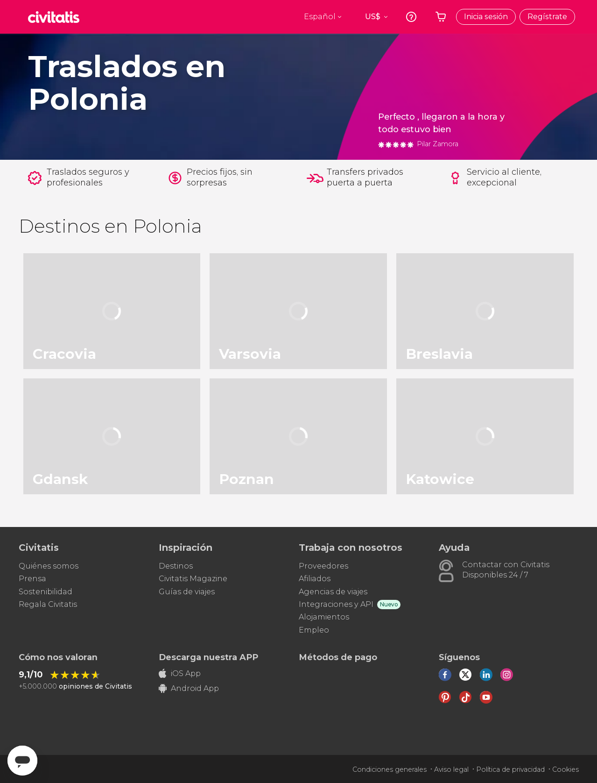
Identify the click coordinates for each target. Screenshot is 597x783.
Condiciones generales (389, 769)
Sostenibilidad (45, 591)
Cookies (565, 769)
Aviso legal (451, 769)
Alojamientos (324, 616)
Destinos (176, 566)
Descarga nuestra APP (208, 657)
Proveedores (323, 566)
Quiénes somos (48, 566)
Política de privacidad (510, 769)
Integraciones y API (336, 604)
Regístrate (547, 16)
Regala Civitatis (48, 604)
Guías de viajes (187, 591)
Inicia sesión (486, 16)
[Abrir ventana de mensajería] (22, 761)
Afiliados (314, 578)
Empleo (314, 630)
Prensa (32, 578)
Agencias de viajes (333, 591)
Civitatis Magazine (193, 578)
